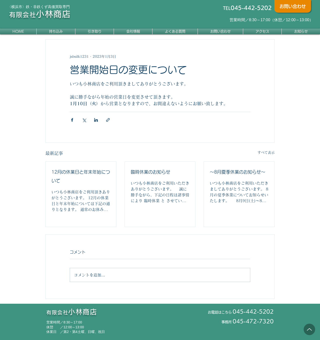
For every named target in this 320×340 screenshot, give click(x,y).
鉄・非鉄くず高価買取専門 (48, 7)
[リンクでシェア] (108, 120)
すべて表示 (266, 152)
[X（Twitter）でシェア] (84, 120)
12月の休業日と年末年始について (80, 176)
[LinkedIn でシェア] (96, 120)
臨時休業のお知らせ (150, 172)
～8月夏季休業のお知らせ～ (237, 172)
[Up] (309, 329)
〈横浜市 (15, 7)
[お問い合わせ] (292, 6)
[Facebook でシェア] (72, 120)
